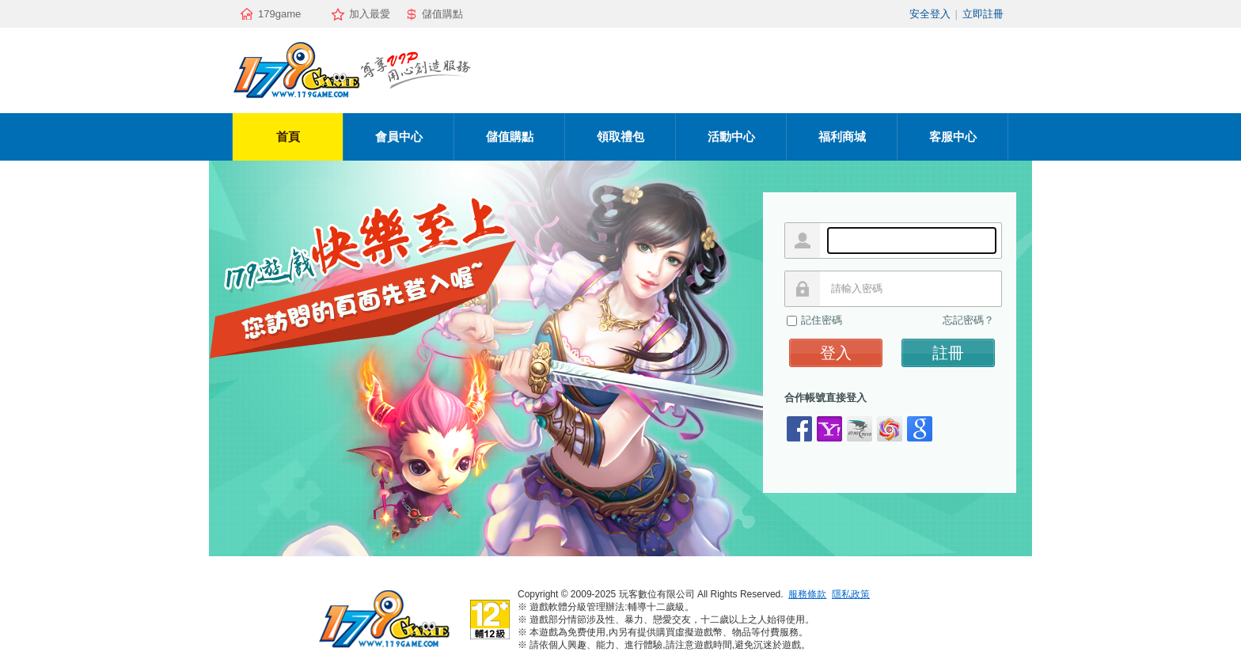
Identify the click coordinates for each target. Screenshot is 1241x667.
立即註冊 (983, 14)
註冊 (948, 353)
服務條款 (807, 594)
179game (279, 14)
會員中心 (399, 136)
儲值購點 (442, 14)
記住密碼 (821, 320)
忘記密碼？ (968, 320)
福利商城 (842, 136)
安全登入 (930, 14)
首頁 (288, 136)
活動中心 (731, 136)
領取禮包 (620, 136)
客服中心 (953, 136)
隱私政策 (851, 594)
